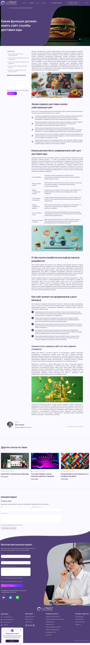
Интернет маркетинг (81, 615)
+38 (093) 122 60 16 (56, 3)
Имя (2, 507)
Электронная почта (36, 507)
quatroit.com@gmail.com (9, 621)
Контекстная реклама (77, 623)
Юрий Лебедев (20, 424)
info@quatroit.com (7, 623)
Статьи (7, 8)
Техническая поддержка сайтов (51, 631)
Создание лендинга (48, 623)
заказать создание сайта (38, 305)
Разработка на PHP (48, 626)
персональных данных (24, 90)
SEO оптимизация (77, 618)
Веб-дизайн (28, 615)
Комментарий (4, 513)
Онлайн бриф (47, 636)
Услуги (23, 2)
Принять (12, 641)
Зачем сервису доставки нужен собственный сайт (16, 54)
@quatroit (6, 626)
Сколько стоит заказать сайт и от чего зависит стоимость (17, 70)
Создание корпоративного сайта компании (53, 621)
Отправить (12, 93)
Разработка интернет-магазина (51, 618)
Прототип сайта (27, 623)
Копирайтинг (75, 626)
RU (86, 2)
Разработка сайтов (51, 615)
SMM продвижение (77, 621)
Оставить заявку (72, 3)
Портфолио (31, 2)
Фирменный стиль (28, 621)
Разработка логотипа (29, 618)
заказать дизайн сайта (66, 281)
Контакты (44, 2)
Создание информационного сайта (51, 629)
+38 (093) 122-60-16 (8, 618)
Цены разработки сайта (49, 634)
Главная (3, 8)
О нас (38, 2)
